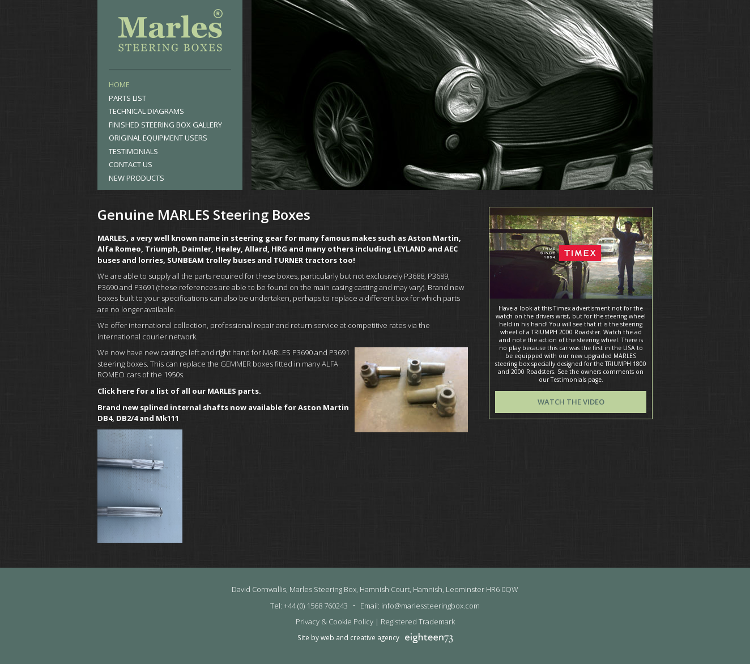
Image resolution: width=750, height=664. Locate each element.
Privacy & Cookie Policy (334, 621)
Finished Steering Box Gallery (165, 125)
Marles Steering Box (170, 33)
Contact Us (130, 164)
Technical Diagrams (146, 111)
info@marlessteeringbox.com (430, 606)
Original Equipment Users (158, 138)
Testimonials (133, 151)
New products (136, 178)
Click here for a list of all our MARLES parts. (179, 391)
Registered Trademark (418, 621)
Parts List (127, 98)
